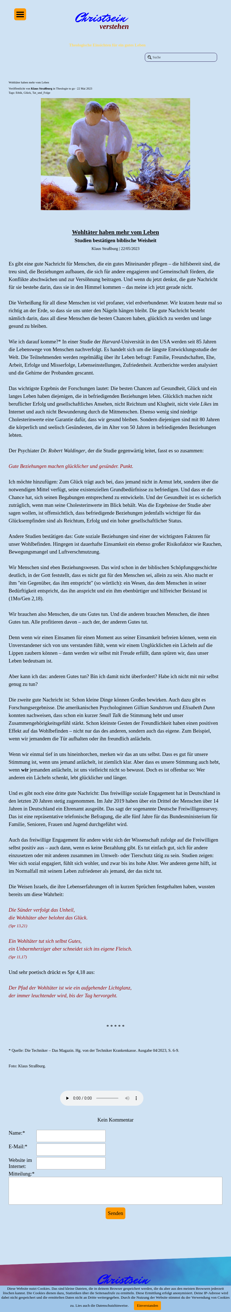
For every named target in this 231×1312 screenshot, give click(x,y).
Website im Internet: (20, 1163)
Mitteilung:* (21, 1174)
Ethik (19, 92)
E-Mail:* (18, 1146)
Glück (27, 92)
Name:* (17, 1133)
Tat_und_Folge (41, 92)
